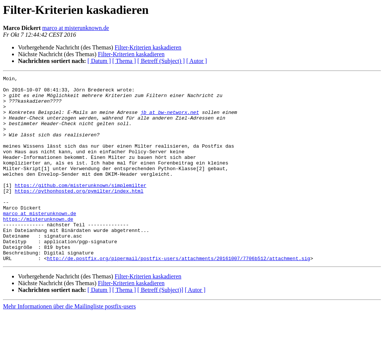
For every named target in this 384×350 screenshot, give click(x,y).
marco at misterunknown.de (75, 28)
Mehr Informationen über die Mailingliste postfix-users (69, 343)
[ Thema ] (124, 61)
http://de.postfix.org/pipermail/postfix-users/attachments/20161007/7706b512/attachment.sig (178, 295)
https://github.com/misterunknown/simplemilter (80, 207)
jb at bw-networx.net (170, 120)
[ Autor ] (196, 61)
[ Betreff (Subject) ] (160, 61)
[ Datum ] (99, 61)
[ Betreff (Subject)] (160, 327)
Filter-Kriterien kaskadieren (148, 47)
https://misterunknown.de (38, 248)
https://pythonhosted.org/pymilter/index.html (79, 214)
